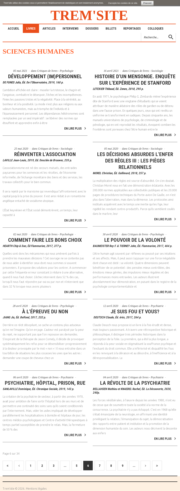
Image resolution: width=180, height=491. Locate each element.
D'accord (147, 3)
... (65, 465)
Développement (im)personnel (45, 76)
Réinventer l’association (45, 153)
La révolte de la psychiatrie (135, 381)
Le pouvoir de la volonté (135, 238)
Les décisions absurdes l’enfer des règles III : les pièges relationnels (135, 159)
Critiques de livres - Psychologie (55, 70)
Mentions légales (36, 488)
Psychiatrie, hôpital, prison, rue (45, 381)
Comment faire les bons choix (45, 238)
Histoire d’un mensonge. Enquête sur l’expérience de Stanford (135, 79)
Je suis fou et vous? (135, 310)
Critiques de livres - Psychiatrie (146, 304)
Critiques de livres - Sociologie (145, 70)
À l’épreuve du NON (45, 310)
